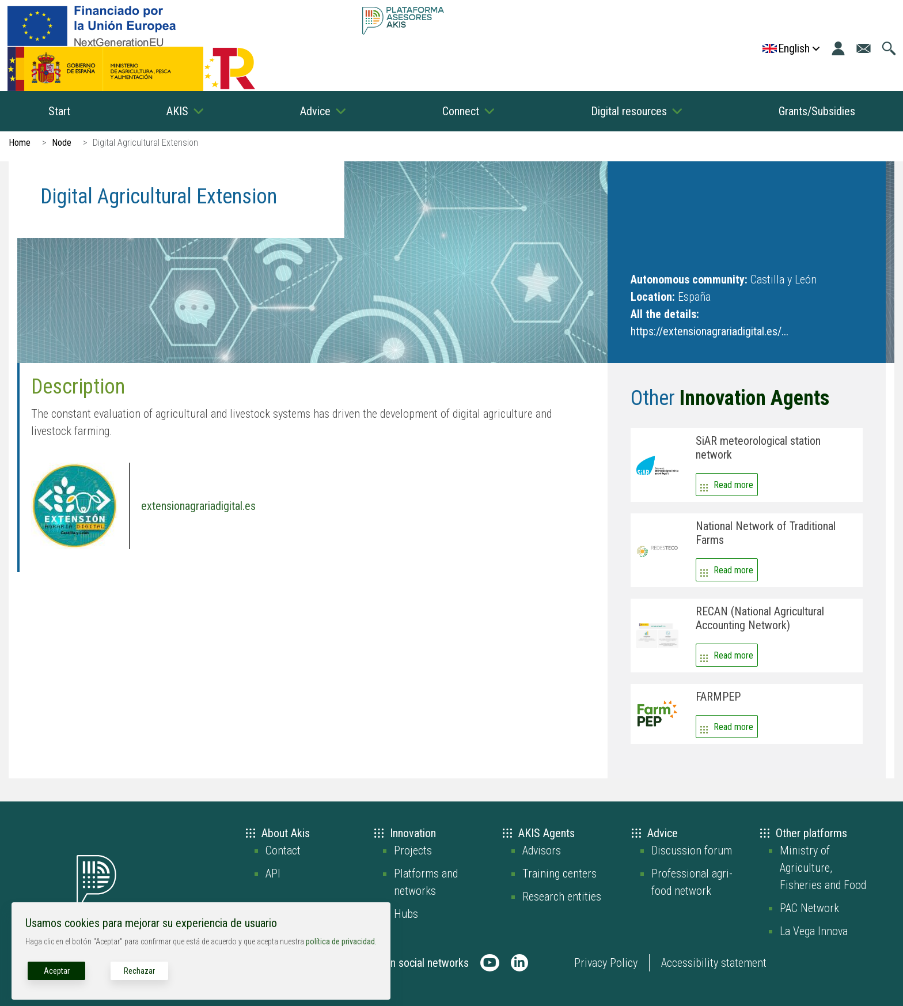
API (272, 873)
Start (59, 111)
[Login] (838, 48)
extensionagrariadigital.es (198, 506)
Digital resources (629, 111)
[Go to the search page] (889, 48)
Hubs (406, 914)
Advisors (541, 850)
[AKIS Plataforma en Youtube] (489, 963)
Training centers (559, 873)
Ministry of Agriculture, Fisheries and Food (823, 868)
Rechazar (139, 970)
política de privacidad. (341, 941)
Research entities (561, 896)
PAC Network (809, 908)
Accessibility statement (714, 963)
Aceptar (57, 970)
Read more (733, 484)
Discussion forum (691, 850)
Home (20, 142)
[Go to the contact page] (863, 48)
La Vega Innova (814, 931)
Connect (460, 111)
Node (61, 142)
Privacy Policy (606, 963)
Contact (283, 850)
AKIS (177, 111)
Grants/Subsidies (817, 111)
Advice (315, 111)
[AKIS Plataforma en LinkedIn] (519, 963)
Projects (413, 850)
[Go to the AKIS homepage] (403, 20)
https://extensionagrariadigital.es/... (709, 331)
